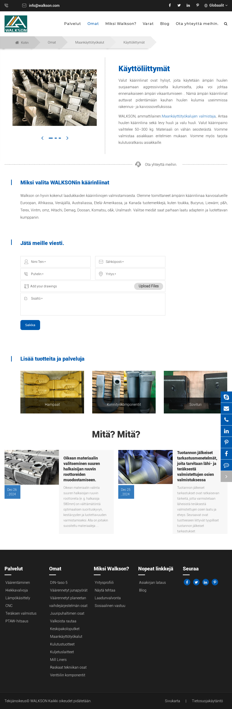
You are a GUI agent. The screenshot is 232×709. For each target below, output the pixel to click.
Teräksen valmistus (20, 613)
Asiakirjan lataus (152, 582)
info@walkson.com (44, 5)
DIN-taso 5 (59, 582)
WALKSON (39, 701)
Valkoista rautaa (63, 621)
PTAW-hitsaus (16, 621)
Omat (93, 24)
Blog (164, 24)
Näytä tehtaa (105, 590)
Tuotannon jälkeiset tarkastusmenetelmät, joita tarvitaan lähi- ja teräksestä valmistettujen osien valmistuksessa (197, 466)
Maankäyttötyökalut (89, 42)
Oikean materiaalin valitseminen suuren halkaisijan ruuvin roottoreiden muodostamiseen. (81, 469)
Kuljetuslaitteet (62, 652)
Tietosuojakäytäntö (207, 701)
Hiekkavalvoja (16, 590)
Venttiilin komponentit (67, 675)
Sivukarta (172, 701)
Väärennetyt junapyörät (68, 590)
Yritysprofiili (104, 582)
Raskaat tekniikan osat (68, 667)
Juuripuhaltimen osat (67, 613)
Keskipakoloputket (65, 629)
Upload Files (149, 286)
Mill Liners (58, 660)
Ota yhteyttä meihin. (197, 24)
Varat (148, 24)
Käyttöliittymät (134, 42)
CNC (8, 606)
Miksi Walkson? (120, 24)
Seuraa (191, 569)
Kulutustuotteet (62, 644)
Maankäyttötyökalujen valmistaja (189, 116)
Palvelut (72, 24)
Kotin (25, 43)
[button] (42, 138)
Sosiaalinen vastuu (110, 606)
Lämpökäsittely (17, 598)
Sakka (30, 325)
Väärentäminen (17, 582)
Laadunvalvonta (108, 598)
